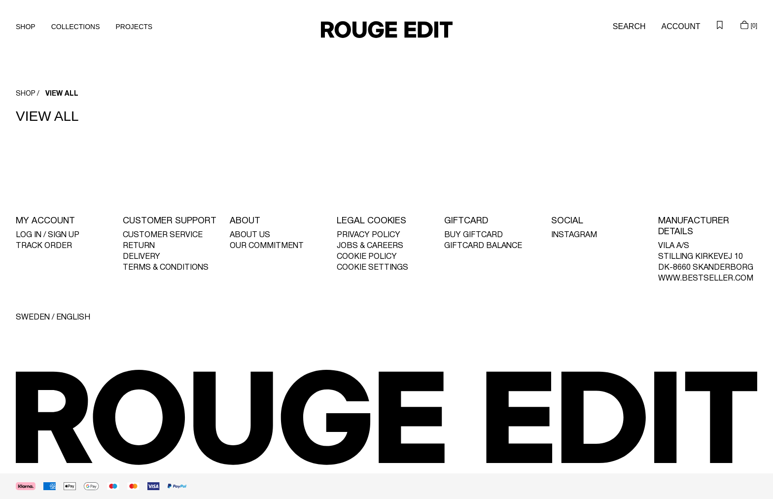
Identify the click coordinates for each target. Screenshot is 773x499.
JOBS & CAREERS (370, 246)
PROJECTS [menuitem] (134, 27)
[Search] (629, 26)
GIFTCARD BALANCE (483, 246)
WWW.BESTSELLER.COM (705, 278)
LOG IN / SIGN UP (47, 235)
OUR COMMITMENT (267, 246)
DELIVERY (141, 256)
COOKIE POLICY (367, 256)
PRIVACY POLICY (368, 235)
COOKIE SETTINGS (372, 267)
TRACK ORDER (44, 246)
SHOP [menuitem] (25, 27)
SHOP (25, 94)
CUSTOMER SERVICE (163, 235)
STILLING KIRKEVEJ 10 (700, 256)
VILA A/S (673, 246)
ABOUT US (250, 235)
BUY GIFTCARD (473, 235)
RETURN (139, 246)
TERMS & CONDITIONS (166, 267)
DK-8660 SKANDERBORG (705, 267)
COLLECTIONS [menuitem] (75, 27)
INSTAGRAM (574, 235)
